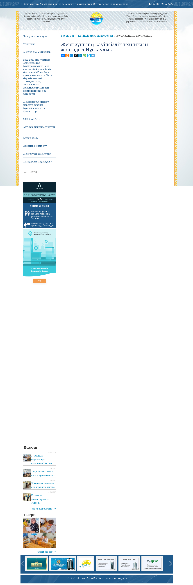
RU (158, 3)
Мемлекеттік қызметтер (77, 3)
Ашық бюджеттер (50, 3)
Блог (125, 3)
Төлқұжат (30, 43)
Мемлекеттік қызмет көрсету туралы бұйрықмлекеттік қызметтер (36, 106)
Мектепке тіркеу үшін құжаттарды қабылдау (39, 225)
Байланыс (116, 3)
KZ (153, 3)
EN (162, 3)
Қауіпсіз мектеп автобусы (39, 128)
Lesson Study (31, 137)
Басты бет (67, 35)
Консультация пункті (37, 36)
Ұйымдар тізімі (39, 205)
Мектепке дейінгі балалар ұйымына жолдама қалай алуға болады (38, 214)
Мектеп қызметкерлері (38, 51)
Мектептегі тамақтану (38, 153)
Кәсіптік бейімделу (36, 145)
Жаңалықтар (31, 3)
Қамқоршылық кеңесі (37, 161)
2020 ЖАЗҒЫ (31, 118)
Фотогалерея (101, 3)
